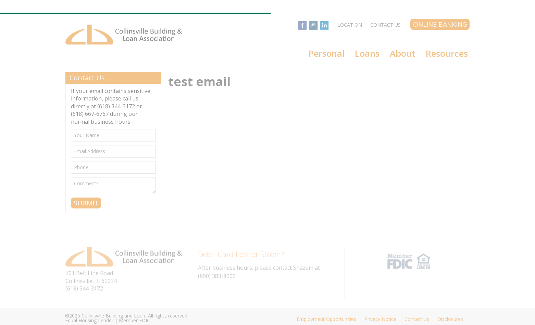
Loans (367, 53)
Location (349, 25)
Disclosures (450, 319)
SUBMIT (86, 203)
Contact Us (385, 25)
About (402, 53)
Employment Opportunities (326, 319)
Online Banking (440, 24)
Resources (447, 53)
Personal (327, 53)
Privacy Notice (380, 319)
